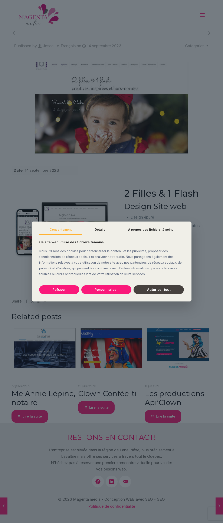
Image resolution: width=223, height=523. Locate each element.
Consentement (61, 229)
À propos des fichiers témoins (150, 229)
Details (100, 229)
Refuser (59, 289)
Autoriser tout (159, 289)
